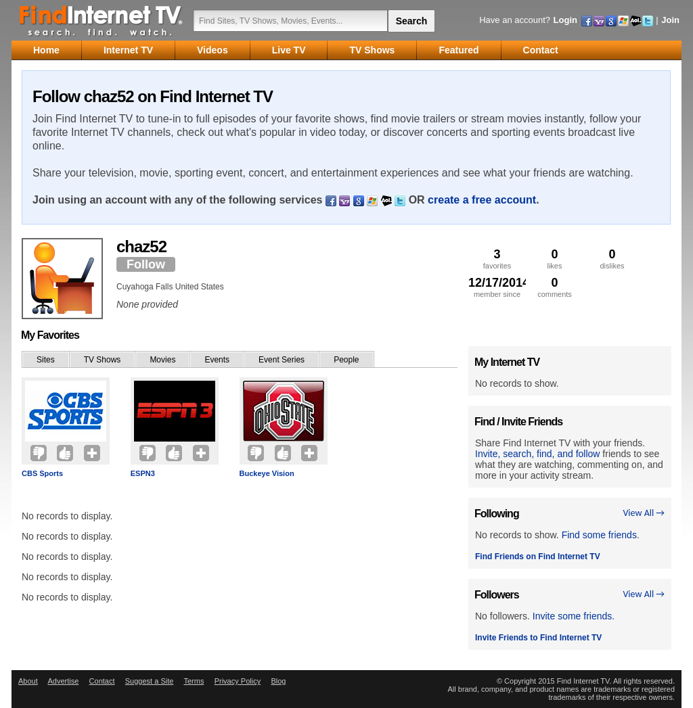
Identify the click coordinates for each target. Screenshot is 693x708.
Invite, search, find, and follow (537, 453)
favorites (497, 258)
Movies (162, 359)
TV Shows (102, 359)
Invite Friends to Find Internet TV (538, 637)
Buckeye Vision (267, 473)
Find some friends (599, 534)
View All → (644, 513)
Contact (102, 681)
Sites (46, 359)
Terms (193, 681)
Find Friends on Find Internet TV (537, 556)
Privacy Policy (238, 681)
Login (565, 20)
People (346, 359)
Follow (146, 264)
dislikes (612, 258)
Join (670, 20)
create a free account (482, 200)
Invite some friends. (573, 616)
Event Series (282, 359)
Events (216, 359)
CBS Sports (42, 473)
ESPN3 (143, 473)
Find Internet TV (102, 20)
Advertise (63, 681)
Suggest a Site (149, 681)
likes (554, 258)
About (28, 681)
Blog (278, 681)
